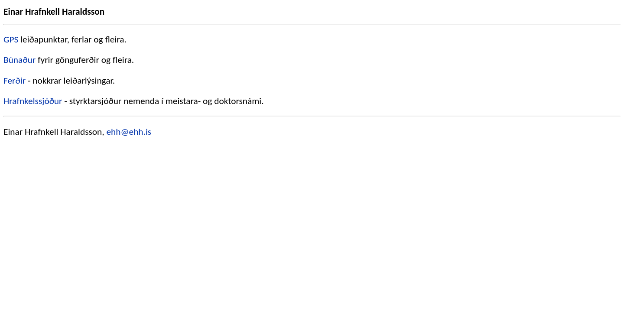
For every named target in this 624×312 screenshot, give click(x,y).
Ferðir (14, 80)
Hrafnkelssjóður (32, 101)
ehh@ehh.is (128, 131)
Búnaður (19, 59)
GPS (10, 39)
